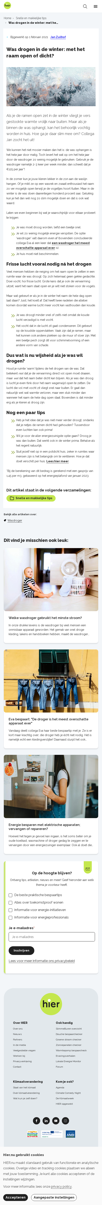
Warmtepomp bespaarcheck (71, 1050)
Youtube (55, 1120)
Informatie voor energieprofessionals (41, 917)
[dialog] (51, 1176)
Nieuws (17, 1034)
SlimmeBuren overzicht (69, 1028)
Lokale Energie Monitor (68, 1061)
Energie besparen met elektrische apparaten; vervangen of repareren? (44, 827)
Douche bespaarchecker (69, 1034)
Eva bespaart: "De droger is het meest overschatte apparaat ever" (48, 721)
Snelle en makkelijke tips (31, 498)
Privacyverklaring (22, 1061)
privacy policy (61, 1186)
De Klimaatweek (65, 1098)
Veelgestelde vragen (24, 1050)
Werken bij (19, 1055)
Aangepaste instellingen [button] (54, 1197)
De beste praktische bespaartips (38, 895)
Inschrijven (21, 950)
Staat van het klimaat (24, 1087)
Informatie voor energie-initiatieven (40, 910)
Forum (59, 1066)
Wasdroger (14, 520)
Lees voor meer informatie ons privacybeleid (42, 961)
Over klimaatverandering (26, 1093)
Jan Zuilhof (58, 37)
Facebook (36, 1120)
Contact (17, 1066)
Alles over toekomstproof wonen (38, 902)
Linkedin (46, 1120)
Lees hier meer (57, 461)
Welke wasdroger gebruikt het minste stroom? (45, 618)
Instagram (65, 1120)
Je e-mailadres (21, 928)
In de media (19, 1045)
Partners (17, 1039)
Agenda (60, 1087)
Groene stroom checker (68, 1039)
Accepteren (16, 1197)
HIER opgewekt (64, 1103)
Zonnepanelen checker (68, 1045)
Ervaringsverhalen (65, 1055)
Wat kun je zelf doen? (25, 1098)
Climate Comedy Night (68, 1093)
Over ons (17, 1028)
